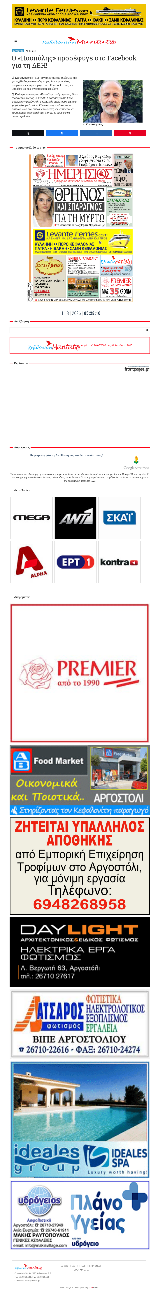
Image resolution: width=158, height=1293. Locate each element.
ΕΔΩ (93, 481)
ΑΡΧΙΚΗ (65, 1266)
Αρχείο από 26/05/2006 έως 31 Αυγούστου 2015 (79, 345)
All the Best (31, 51)
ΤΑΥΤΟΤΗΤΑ (77, 1266)
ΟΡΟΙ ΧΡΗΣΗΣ (81, 1269)
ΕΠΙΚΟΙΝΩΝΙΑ (92, 1266)
